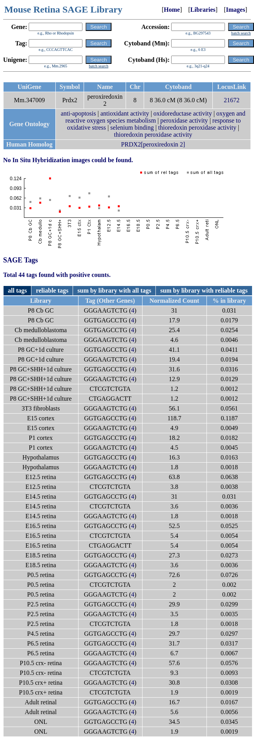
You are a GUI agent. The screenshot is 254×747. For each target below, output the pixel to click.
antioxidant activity (125, 113)
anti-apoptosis (78, 113)
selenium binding (132, 127)
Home (172, 9)
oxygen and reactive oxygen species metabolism (156, 117)
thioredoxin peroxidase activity (197, 127)
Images (235, 9)
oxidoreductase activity (182, 113)
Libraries (203, 9)
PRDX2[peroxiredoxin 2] (153, 144)
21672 (231, 100)
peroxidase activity (184, 120)
